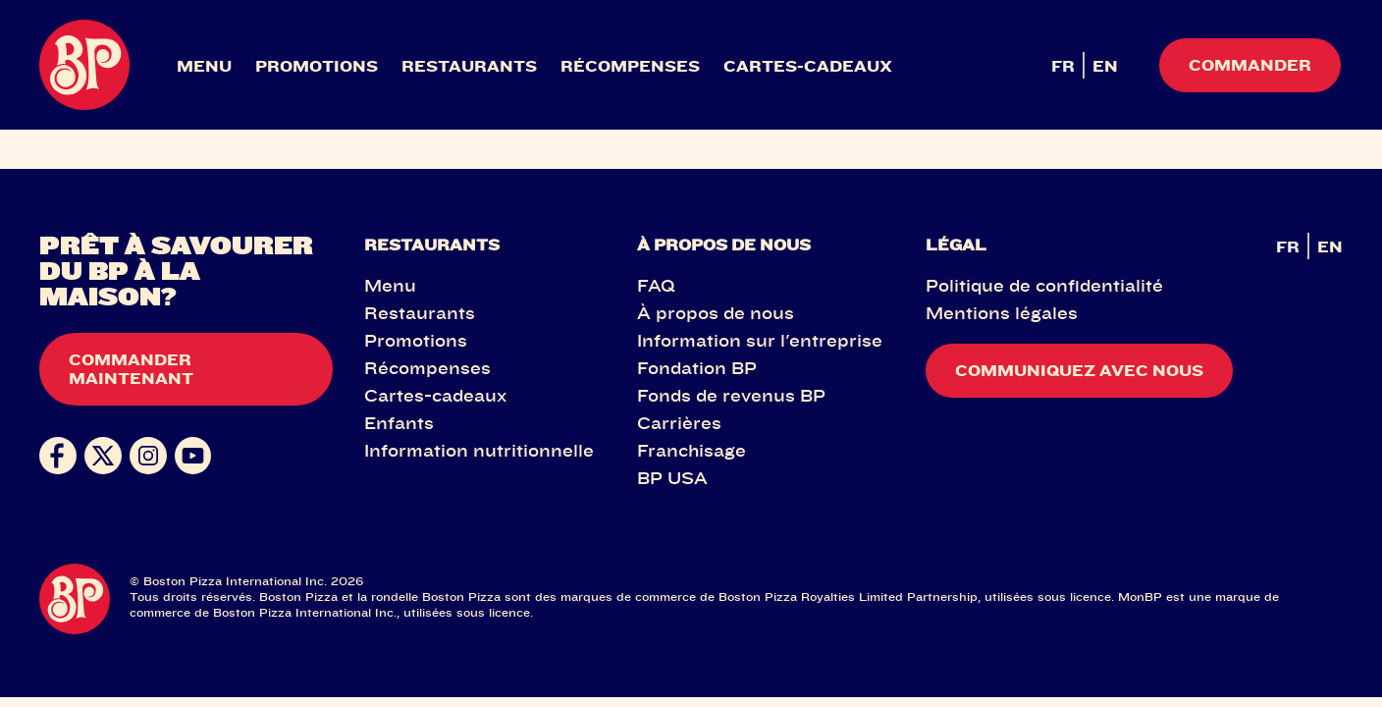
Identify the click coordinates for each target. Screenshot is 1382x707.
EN (1105, 66)
